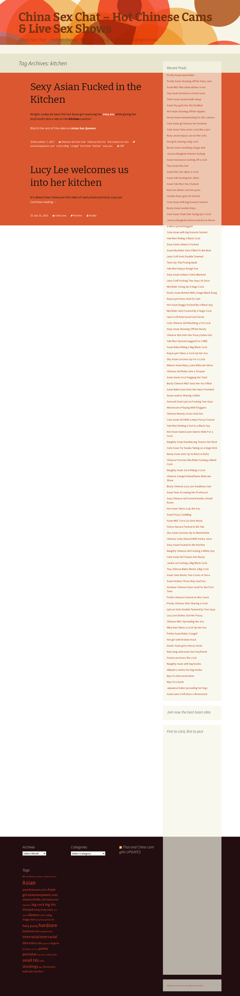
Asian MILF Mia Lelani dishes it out (186, 87)
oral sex (34, 949)
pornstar (29, 954)
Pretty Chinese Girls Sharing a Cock (187, 603)
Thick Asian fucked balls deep (184, 99)
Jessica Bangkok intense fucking (186, 153)
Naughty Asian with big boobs (184, 663)
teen (41, 967)
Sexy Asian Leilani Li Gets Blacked (186, 274)
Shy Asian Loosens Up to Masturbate (188, 532)
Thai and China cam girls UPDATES (136, 849)
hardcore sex (30, 931)
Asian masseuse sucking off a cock (187, 159)
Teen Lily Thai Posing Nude (182, 262)
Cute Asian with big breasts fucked (187, 202)
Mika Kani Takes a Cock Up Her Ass (187, 627)
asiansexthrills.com (34, 899)
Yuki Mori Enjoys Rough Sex (182, 268)
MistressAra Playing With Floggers (187, 407)
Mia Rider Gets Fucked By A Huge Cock (189, 311)
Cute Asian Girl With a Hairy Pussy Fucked (190, 419)
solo (41, 960)
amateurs (39, 876)
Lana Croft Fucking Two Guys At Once (188, 280)
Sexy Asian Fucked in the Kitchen (186, 545)
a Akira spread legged (180, 226)
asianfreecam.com (34, 889)
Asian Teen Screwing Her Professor (187, 492)
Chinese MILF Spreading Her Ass (185, 621)
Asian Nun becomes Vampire (191, 985)
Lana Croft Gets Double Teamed (185, 256)
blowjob (28, 909)
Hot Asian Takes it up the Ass (183, 508)
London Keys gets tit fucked (183, 196)
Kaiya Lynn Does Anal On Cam (183, 298)
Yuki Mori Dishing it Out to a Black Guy (188, 425)
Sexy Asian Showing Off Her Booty (186, 329)
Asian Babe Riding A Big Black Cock (187, 347)
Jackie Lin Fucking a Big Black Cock (187, 563)
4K (23, 876)
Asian (29, 882)
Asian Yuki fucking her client (183, 178)
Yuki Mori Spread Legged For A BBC (187, 341)
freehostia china (173, 985)
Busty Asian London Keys (181, 208)
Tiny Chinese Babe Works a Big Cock (188, 569)
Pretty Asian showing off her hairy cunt (189, 81)
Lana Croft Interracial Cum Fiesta (185, 317)
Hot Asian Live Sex (118, 142)
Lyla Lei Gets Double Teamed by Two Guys (191, 609)
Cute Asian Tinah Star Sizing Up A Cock (189, 214)
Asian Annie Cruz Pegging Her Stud (187, 377)
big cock (37, 904)
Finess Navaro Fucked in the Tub (185, 526)
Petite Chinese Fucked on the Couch (188, 597)
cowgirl (74, 146)
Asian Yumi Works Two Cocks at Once (188, 575)
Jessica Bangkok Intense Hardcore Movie (191, 220)
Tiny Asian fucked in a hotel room (186, 93)
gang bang (40, 919)
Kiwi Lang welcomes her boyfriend (187, 651)
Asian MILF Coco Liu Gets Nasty (185, 520)
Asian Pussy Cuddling (179, 514)
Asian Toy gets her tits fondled (185, 105)
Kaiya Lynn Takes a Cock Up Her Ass (187, 353)
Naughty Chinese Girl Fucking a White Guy (191, 551)
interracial (30, 936)
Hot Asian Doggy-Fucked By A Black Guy (190, 305)
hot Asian (85, 146)
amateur (30, 876)
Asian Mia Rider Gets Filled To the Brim (189, 250)
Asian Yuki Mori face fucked (183, 184)
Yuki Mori (38, 971)
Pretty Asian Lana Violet (180, 75)
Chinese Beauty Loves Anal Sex (185, 413)
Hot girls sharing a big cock (182, 141)
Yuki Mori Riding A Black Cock (183, 238)
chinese (33, 915)
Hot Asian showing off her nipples (186, 111)
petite (43, 948)
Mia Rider (26, 949)
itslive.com (35, 943)
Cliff (122, 146)
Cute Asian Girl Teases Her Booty (186, 557)
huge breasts (46, 931)
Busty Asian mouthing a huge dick (186, 147)
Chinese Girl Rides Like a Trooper (186, 371)
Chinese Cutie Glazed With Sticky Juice (189, 539)
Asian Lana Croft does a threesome (187, 694)
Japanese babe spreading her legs (187, 688)
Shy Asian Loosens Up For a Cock (186, 359)
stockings (30, 966)
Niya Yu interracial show (180, 676)
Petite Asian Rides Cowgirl (182, 633)
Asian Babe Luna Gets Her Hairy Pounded (190, 389)
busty (37, 909)
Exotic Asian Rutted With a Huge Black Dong (192, 292)
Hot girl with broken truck (181, 639)
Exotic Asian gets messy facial (184, 645)
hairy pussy (30, 926)
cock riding (62, 146)
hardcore (48, 925)
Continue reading (43, 202)
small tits (30, 960)
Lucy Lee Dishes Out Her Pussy (185, 615)
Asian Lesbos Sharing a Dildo (183, 395)
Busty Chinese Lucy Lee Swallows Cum (189, 486)
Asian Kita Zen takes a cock (183, 172)
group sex (49, 919)
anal (46, 876)
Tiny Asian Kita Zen (177, 165)
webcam (27, 971)
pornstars (41, 954)
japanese (46, 943)
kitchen (96, 146)
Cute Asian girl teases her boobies (187, 123)
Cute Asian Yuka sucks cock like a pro (188, 129)
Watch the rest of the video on (63, 128)
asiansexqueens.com (43, 895)
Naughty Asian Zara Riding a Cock (186, 470)
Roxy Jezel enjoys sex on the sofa (186, 135)
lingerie (55, 943)
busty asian (47, 909)
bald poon (52, 899)
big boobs (26, 905)
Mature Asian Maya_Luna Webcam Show (190, 365)
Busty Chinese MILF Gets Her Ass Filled (189, 383)
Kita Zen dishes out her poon (183, 190)
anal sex (52, 876)
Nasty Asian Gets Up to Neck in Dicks (188, 454)
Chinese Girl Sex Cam (73, 142)
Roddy (93, 215)
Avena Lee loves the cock (182, 657)
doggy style (28, 919)
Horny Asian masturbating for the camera (191, 117)
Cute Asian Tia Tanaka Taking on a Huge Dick (192, 448)
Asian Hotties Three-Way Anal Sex (186, 581)
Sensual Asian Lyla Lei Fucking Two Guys (190, 401)
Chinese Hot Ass (96, 142)
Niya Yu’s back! (175, 682)
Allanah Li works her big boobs (184, 670)
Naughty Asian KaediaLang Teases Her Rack (192, 442)
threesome (49, 967)
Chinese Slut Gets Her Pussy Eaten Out (189, 335)
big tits (50, 904)
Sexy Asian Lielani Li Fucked (183, 244)
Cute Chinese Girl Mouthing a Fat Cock (189, 323)
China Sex (60, 215)
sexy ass (107, 146)
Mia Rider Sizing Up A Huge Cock (185, 286)
